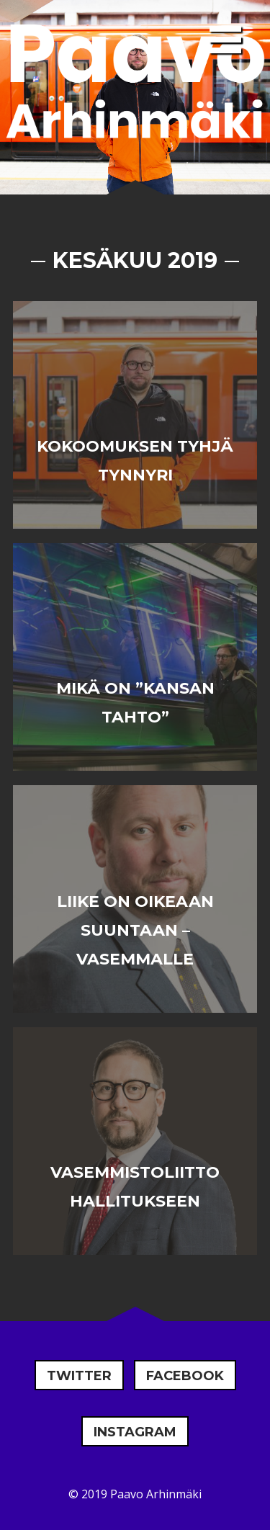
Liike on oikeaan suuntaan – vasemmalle (135, 930)
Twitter (79, 1376)
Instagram (135, 1432)
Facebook (185, 1376)
